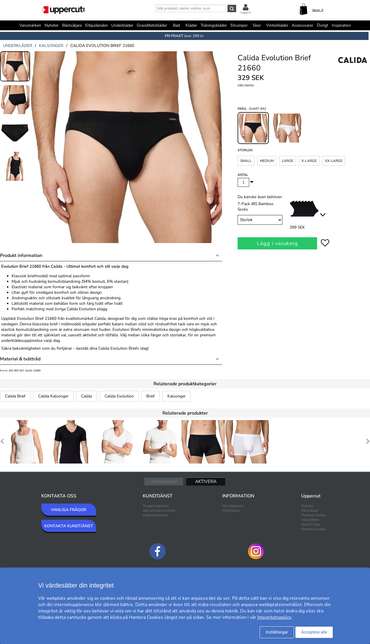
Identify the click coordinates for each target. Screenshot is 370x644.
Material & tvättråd (20, 359)
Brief (150, 396)
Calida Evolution (119, 396)
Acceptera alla (314, 632)
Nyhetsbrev (231, 510)
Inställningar (277, 632)
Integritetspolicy (155, 515)
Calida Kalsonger (53, 396)
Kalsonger (176, 396)
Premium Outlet (313, 515)
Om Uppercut (232, 505)
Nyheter (52, 25)
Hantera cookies (313, 529)
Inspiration (341, 25)
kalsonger (51, 45)
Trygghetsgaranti (156, 505)
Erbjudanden (96, 25)
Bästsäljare (72, 25)
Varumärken (30, 25)
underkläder (17, 45)
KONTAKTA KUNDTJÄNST (68, 526)
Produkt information (21, 255)
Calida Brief (15, 396)
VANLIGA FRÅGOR (68, 509)
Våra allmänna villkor (159, 510)
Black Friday (310, 524)
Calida (86, 396)
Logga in (245, 12)
